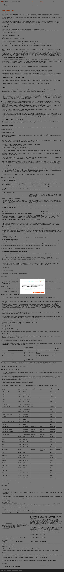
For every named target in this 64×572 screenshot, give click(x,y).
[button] (35, 292)
